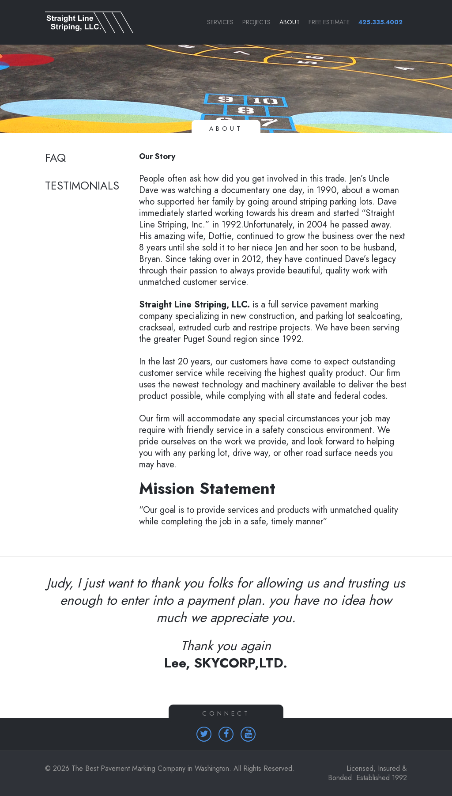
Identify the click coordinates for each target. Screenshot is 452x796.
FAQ (55, 158)
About (289, 22)
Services (220, 22)
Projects (256, 22)
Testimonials (82, 185)
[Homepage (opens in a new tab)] (203, 734)
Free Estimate (329, 22)
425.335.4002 (380, 22)
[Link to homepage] (84, 22)
